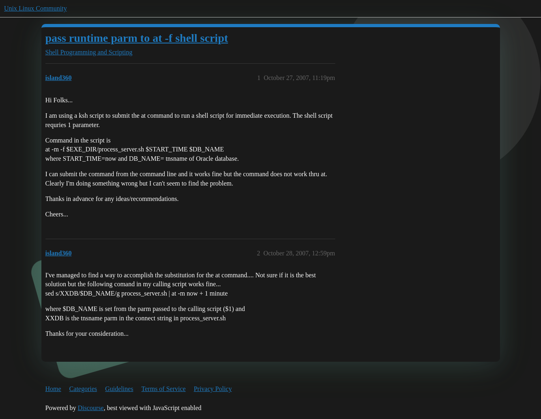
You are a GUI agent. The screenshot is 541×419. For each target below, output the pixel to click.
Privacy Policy (213, 388)
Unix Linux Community (35, 8)
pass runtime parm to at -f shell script (136, 38)
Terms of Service (163, 388)
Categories (83, 388)
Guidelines (119, 388)
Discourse (90, 407)
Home (53, 388)
